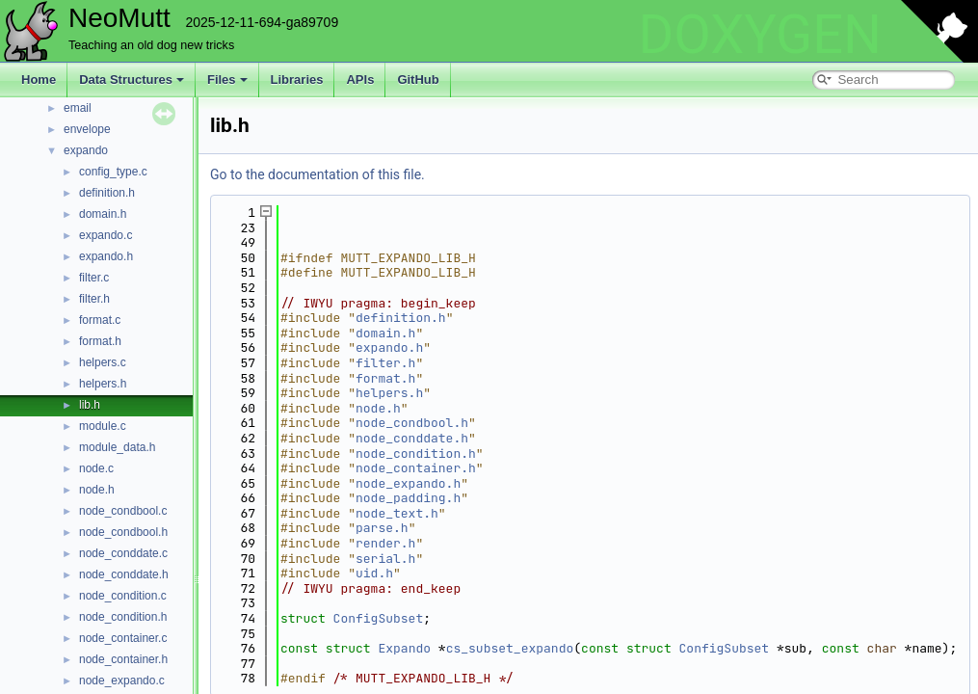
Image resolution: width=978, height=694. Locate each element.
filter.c (94, 277)
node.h (97, 489)
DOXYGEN (760, 34)
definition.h (107, 193)
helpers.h (102, 383)
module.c (102, 426)
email (78, 108)
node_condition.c (123, 595)
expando (86, 150)
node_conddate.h (124, 574)
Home (38, 79)
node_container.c (123, 638)
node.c (96, 468)
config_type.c (113, 171)
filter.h (94, 299)
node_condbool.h (123, 532)
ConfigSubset (378, 618)
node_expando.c (122, 680)
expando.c (105, 235)
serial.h (385, 558)
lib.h (89, 405)
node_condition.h (123, 617)
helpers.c (102, 362)
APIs (360, 79)
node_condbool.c (123, 511)
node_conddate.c (123, 553)
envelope (87, 129)
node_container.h (123, 659)
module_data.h (117, 447)
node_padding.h (408, 498)
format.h (100, 341)
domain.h (102, 214)
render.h (385, 543)
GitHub (417, 79)
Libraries (297, 79)
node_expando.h (408, 483)
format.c (99, 320)
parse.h (382, 528)
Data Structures (131, 79)
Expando (404, 648)
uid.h (374, 573)
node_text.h (397, 513)
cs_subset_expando (510, 648)
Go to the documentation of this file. (317, 174)
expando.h (106, 256)
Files (227, 79)
